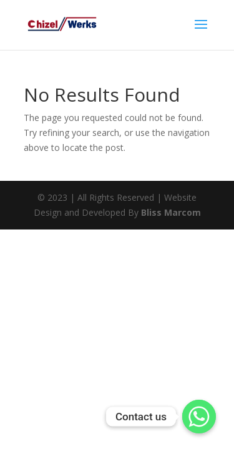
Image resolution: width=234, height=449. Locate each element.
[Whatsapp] (199, 416)
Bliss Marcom (171, 212)
